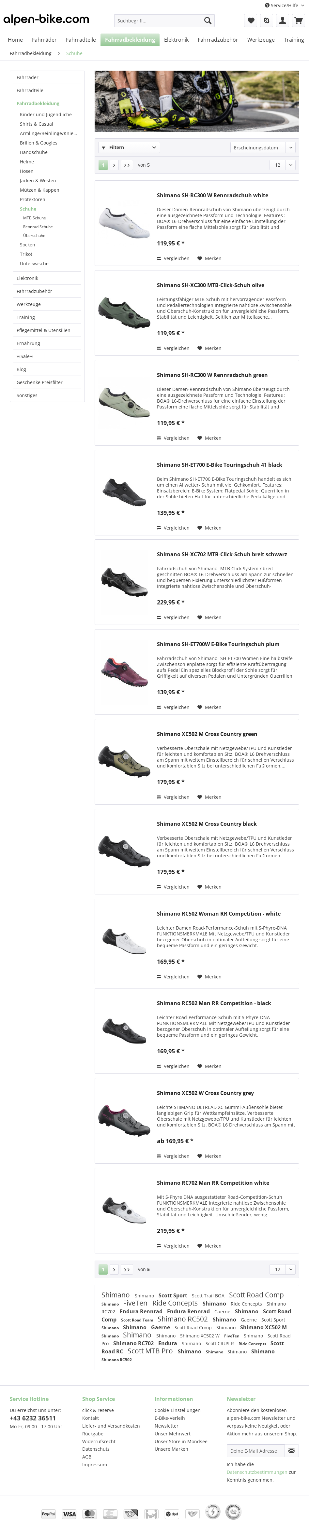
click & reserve (98, 1410)
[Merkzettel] (250, 20)
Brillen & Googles (38, 143)
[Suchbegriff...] (164, 20)
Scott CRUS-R (220, 1343)
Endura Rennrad (142, 1311)
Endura (168, 1343)
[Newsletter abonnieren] (292, 1450)
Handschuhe (34, 152)
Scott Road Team (137, 1320)
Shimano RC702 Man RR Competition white (213, 1183)
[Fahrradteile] (80, 40)
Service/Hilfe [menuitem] (282, 5)
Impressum (94, 1464)
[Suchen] (208, 20)
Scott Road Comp (256, 1294)
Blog (21, 369)
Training (26, 317)
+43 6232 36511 (33, 1418)
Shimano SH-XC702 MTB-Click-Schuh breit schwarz (222, 554)
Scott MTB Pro (151, 1350)
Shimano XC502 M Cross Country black (207, 824)
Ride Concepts (175, 1302)
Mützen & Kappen (39, 190)
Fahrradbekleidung (38, 103)
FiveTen (136, 1302)
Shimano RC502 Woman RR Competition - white (219, 913)
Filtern (113, 147)
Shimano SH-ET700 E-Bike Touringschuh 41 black (219, 465)
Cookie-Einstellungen (178, 1410)
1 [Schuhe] (103, 165)
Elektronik (27, 278)
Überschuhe (34, 235)
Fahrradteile (30, 90)
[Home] (15, 40)
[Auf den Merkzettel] (209, 258)
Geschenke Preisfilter (40, 382)
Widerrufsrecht (99, 1441)
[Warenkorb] (298, 20)
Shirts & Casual (36, 124)
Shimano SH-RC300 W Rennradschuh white (212, 195)
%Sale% (25, 356)
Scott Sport (174, 1295)
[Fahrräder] (44, 40)
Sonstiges (27, 395)
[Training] (294, 40)
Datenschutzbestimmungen (257, 1472)
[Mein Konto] (282, 20)
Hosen (27, 171)
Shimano (116, 1294)
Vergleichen (173, 258)
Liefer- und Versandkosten (111, 1426)
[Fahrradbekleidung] (130, 40)
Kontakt (90, 1418)
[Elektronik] (176, 40)
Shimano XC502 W (200, 1336)
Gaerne (223, 1311)
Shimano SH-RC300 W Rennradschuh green (212, 375)
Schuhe (28, 209)
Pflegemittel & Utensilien (43, 330)
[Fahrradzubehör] (218, 40)
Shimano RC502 (183, 1318)
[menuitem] (164, 23)
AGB (86, 1457)
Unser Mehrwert (173, 1434)
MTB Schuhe (34, 218)
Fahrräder (28, 77)
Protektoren (32, 199)
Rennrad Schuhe (38, 226)
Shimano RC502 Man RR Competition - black (214, 1003)
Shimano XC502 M (263, 1327)
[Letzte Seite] (127, 165)
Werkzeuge (29, 304)
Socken (27, 245)
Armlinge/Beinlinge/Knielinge (50, 133)
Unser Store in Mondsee (181, 1441)
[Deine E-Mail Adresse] (256, 1450)
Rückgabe (92, 1434)
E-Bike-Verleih (170, 1418)
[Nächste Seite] (114, 165)
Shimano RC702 (134, 1343)
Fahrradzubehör (34, 291)
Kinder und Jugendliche (46, 114)
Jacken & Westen (38, 180)
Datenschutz (96, 1449)
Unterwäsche (34, 263)
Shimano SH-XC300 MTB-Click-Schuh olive (210, 285)
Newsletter (166, 1426)
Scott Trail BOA (209, 1296)
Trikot (26, 254)
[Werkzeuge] (261, 40)
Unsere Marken (171, 1449)
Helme (27, 162)
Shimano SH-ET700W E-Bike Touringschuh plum (218, 644)
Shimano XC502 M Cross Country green (207, 734)
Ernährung (28, 343)
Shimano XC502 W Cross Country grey (205, 1093)
